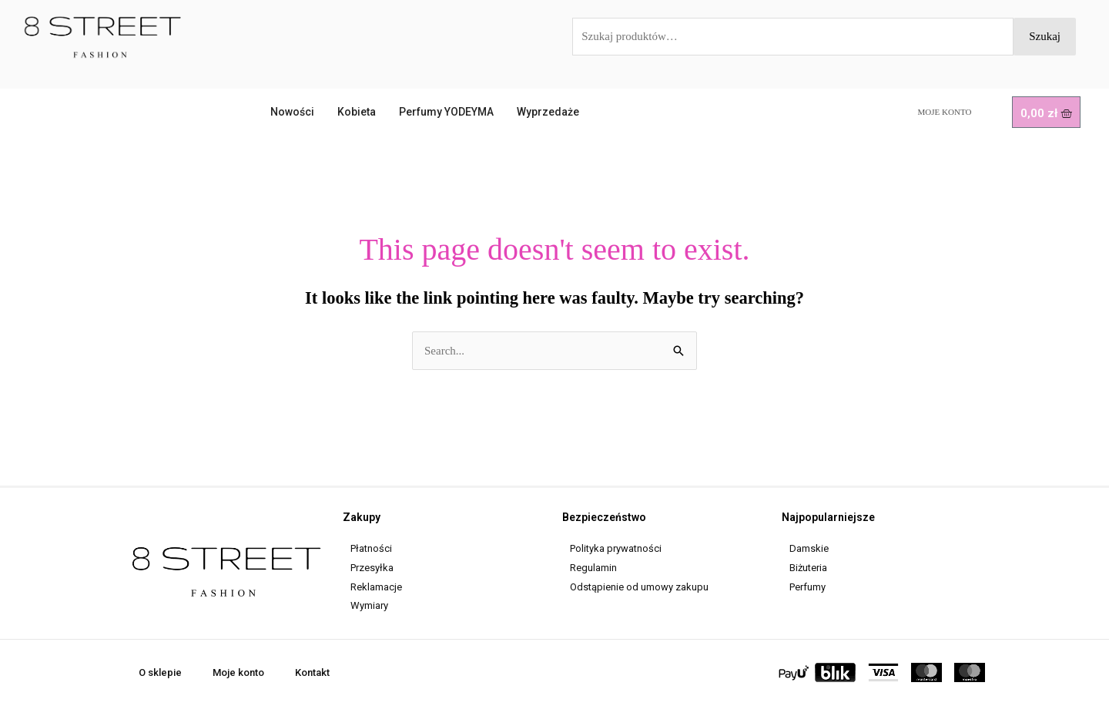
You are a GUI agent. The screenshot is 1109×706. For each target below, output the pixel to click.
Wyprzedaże (548, 112)
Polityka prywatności (616, 548)
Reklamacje (376, 587)
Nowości (292, 112)
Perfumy (807, 587)
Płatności (371, 548)
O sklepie (160, 672)
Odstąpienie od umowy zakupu (639, 587)
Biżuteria (808, 567)
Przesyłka (372, 567)
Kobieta (356, 112)
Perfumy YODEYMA (446, 112)
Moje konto (945, 111)
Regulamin (593, 567)
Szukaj (1044, 36)
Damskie (809, 548)
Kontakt (312, 672)
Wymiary (369, 605)
